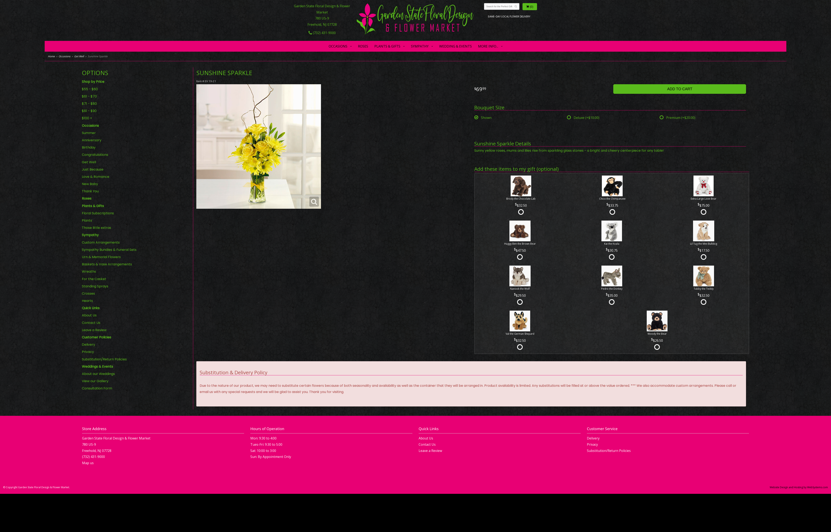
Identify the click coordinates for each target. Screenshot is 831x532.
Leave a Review (94, 330)
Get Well (79, 56)
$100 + (87, 118)
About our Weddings (98, 373)
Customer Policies (96, 337)
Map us (88, 463)
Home (51, 56)
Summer (89, 133)
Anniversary (91, 140)
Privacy (88, 351)
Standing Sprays (95, 286)
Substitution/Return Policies (104, 359)
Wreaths (89, 271)
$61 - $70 (89, 96)
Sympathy (420, 46)
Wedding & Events (455, 46)
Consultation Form (97, 388)
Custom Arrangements (101, 242)
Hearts (87, 300)
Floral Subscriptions (98, 213)
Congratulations (95, 154)
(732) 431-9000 (322, 33)
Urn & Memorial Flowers (101, 257)
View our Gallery (95, 381)
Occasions (338, 46)
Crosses (88, 293)
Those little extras (96, 227)
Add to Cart (679, 89)
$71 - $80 (89, 103)
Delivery (88, 344)
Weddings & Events (97, 366)
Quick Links (91, 308)
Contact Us (91, 322)
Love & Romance (95, 176)
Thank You (90, 191)
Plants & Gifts (387, 46)
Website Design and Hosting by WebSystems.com (799, 487)
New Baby (90, 184)
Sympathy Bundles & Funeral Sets (109, 249)
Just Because (92, 169)
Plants (87, 220)
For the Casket (94, 279)
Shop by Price (93, 81)
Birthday (89, 147)
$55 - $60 (90, 89)
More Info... (488, 46)
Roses (363, 46)
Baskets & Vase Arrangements (107, 264)
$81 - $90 (89, 111)
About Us (89, 315)
